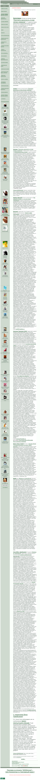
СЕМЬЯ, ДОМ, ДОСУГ (5, 27)
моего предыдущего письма (21, 722)
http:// (22, 765)
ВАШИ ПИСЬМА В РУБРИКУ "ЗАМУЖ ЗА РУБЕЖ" (25, 764)
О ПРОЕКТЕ (3, 98)
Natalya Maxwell (17, 197)
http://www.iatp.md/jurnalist (26, 440)
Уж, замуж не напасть (23, 376)
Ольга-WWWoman (18, 190)
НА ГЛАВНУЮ (5, 3)
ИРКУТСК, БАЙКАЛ (4, 79)
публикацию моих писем (21, 152)
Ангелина (17, 18)
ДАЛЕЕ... (23, 759)
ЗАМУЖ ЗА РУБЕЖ (4, 24)
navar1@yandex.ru (21, 438)
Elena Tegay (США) (18, 443)
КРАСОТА (3, 32)
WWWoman (35, 4)
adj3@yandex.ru (20, 329)
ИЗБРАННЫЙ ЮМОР (4, 85)
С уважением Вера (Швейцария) (20, 715)
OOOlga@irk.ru (18, 757)
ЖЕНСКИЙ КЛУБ (15, 761)
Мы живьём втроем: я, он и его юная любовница (24, 199)
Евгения (15, 211)
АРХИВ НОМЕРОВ (4, 92)
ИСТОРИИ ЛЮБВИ (4, 62)
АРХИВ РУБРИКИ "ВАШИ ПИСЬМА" (18, 762)
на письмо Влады (6, 215)
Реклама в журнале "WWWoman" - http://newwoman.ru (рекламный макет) (20, 771)
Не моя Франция (5, 214)
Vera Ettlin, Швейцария (19, 552)
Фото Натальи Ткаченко (19, 441)
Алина (15, 88)
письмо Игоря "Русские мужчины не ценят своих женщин (24, 445)
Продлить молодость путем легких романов (23, 21)
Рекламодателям (5, 101)
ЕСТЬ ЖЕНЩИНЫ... (4, 53)
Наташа (15, 149)
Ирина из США (21, 611)
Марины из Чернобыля (25, 478)
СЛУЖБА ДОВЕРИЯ (4, 21)
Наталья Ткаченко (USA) (20, 331)
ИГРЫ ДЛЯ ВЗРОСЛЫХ (5, 35)
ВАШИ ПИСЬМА (4, 11)
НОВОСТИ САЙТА (4, 8)
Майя (14, 478)
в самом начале (31, 710)
